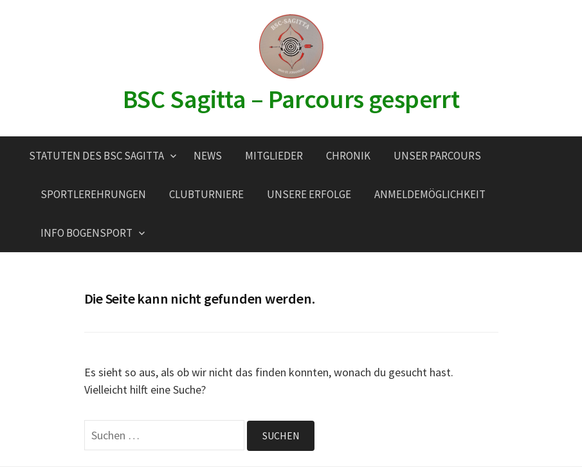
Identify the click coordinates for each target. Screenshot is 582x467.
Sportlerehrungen (93, 194)
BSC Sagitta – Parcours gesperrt (291, 99)
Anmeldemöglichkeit (430, 194)
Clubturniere (206, 194)
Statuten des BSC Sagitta (96, 156)
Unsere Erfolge (309, 194)
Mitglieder (274, 156)
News (208, 156)
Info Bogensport (86, 233)
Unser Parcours (437, 156)
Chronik (348, 156)
